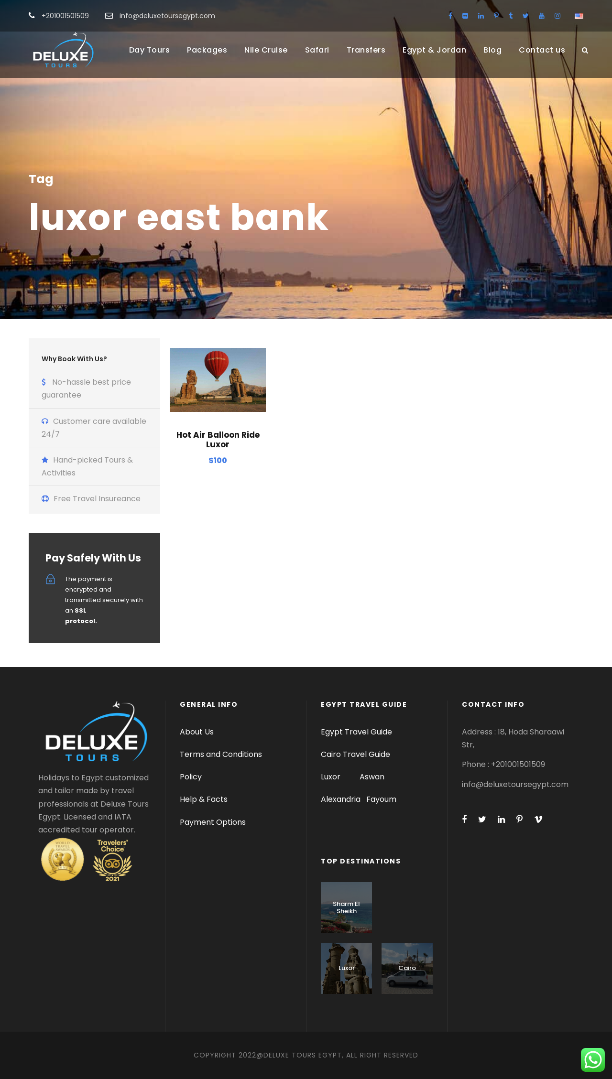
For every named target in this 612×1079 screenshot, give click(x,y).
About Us (197, 731)
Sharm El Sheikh (346, 907)
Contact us (542, 49)
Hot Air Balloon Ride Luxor (218, 439)
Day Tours (149, 49)
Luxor (331, 776)
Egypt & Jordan (434, 49)
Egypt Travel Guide (356, 731)
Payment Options (213, 822)
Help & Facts (204, 799)
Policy (191, 776)
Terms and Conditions (221, 754)
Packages (207, 49)
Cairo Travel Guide (355, 754)
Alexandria (341, 799)
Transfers (366, 49)
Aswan (372, 776)
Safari (317, 49)
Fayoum (381, 799)
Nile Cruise (266, 49)
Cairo (407, 967)
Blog (492, 49)
